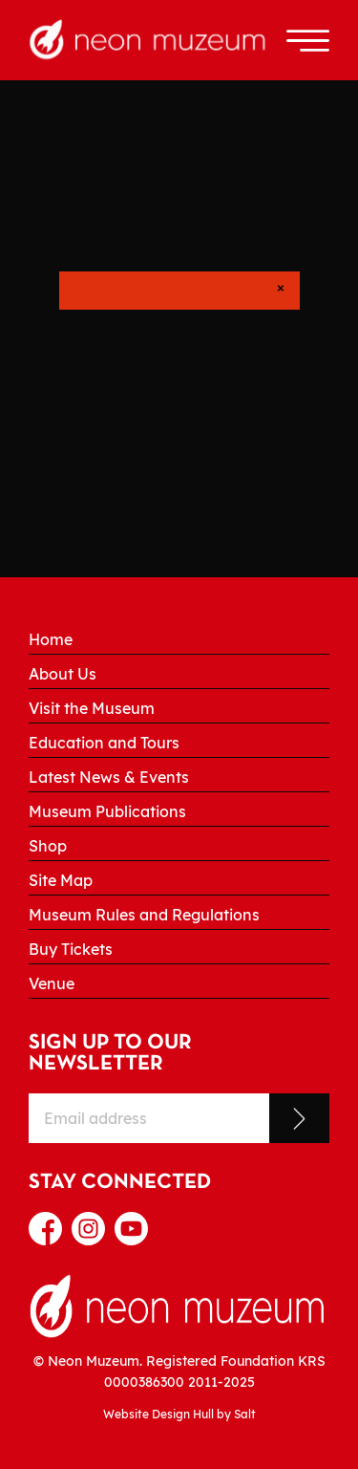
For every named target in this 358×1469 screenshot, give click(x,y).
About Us (62, 673)
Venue (51, 983)
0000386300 (144, 1381)
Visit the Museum (92, 708)
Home (51, 639)
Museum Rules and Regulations (144, 914)
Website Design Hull (158, 1414)
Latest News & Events (109, 777)
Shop (48, 845)
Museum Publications (107, 811)
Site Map (61, 880)
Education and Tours (104, 742)
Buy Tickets (71, 949)
